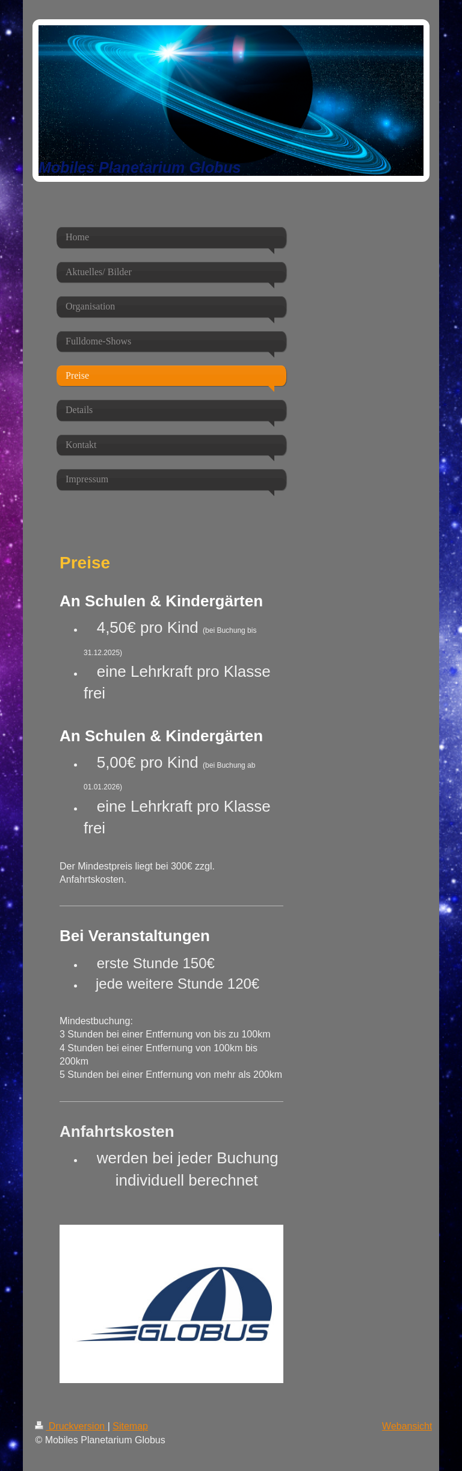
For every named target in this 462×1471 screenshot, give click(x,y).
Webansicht (407, 1426)
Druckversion (71, 1426)
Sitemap (130, 1426)
